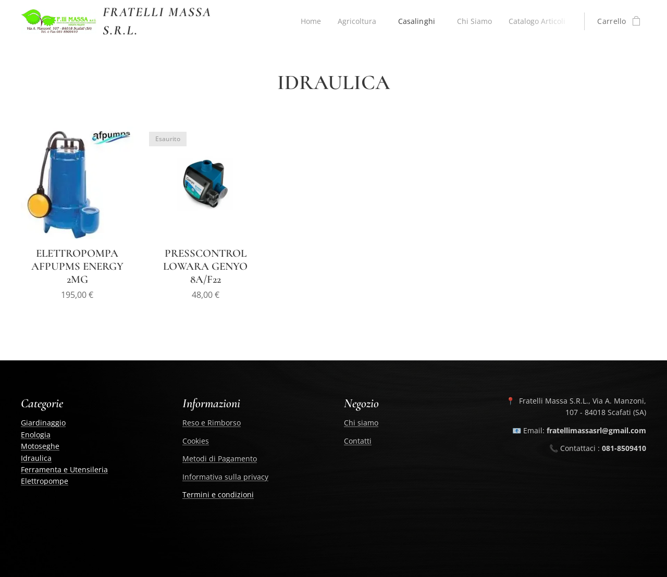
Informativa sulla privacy (225, 476)
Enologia (36, 434)
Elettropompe (44, 481)
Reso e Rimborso (211, 423)
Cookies (195, 440)
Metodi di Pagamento (219, 458)
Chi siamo (361, 423)
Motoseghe (40, 446)
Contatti (358, 440)
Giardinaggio (43, 423)
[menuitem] (307, 21)
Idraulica (36, 457)
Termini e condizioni (218, 494)
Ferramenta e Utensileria (64, 469)
